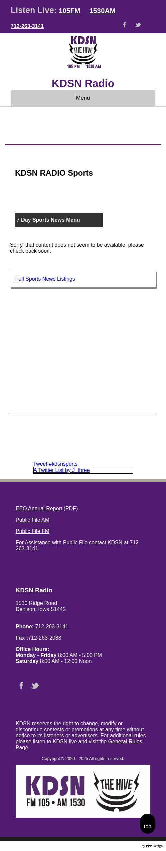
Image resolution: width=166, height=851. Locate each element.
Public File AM (32, 520)
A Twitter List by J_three (62, 470)
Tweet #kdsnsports (55, 464)
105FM (69, 10)
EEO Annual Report (39, 508)
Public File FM (32, 531)
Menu (83, 98)
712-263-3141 (27, 26)
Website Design (129, 846)
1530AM (102, 10)
